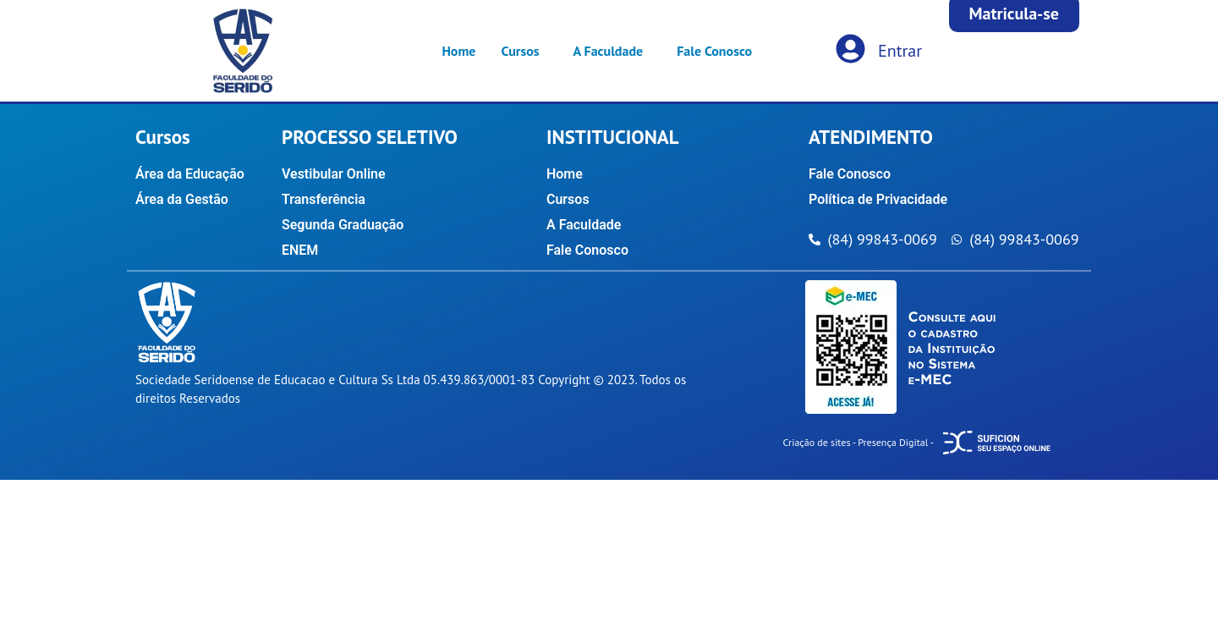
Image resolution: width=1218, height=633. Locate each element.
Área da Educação (189, 174)
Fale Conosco (714, 50)
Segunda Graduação (342, 225)
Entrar (900, 51)
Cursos (520, 50)
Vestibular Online (334, 174)
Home (458, 50)
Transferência (323, 199)
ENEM (300, 250)
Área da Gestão (181, 199)
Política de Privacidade (878, 199)
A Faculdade (608, 50)
